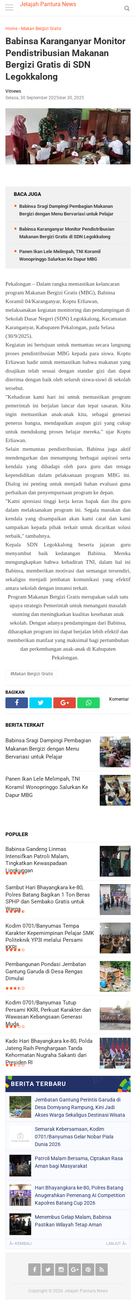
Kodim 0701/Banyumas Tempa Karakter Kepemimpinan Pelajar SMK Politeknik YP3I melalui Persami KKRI (49, 937)
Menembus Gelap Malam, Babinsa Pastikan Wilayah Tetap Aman (73, 1221)
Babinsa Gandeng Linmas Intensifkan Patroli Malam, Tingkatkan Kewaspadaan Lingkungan (37, 860)
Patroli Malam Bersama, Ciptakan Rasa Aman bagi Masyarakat (79, 1162)
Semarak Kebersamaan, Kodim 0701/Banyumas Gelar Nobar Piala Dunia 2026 (74, 1136)
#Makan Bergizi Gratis (31, 673)
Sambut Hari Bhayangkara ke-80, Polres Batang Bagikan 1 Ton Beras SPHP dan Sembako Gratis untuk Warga (47, 898)
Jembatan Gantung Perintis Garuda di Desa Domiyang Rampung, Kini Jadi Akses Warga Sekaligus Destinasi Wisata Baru (80, 1107)
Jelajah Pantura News (48, 4)
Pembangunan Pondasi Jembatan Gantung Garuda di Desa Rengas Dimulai (45, 971)
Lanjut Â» (116, 1243)
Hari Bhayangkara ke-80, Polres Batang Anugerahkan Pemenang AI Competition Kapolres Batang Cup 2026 (80, 1195)
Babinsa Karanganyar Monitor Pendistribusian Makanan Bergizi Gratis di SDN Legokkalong (65, 59)
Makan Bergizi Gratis (41, 28)
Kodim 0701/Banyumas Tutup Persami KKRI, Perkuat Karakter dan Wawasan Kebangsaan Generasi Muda (48, 1013)
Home (11, 28)
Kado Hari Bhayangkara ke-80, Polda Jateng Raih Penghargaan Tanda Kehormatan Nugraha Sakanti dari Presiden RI (48, 1052)
